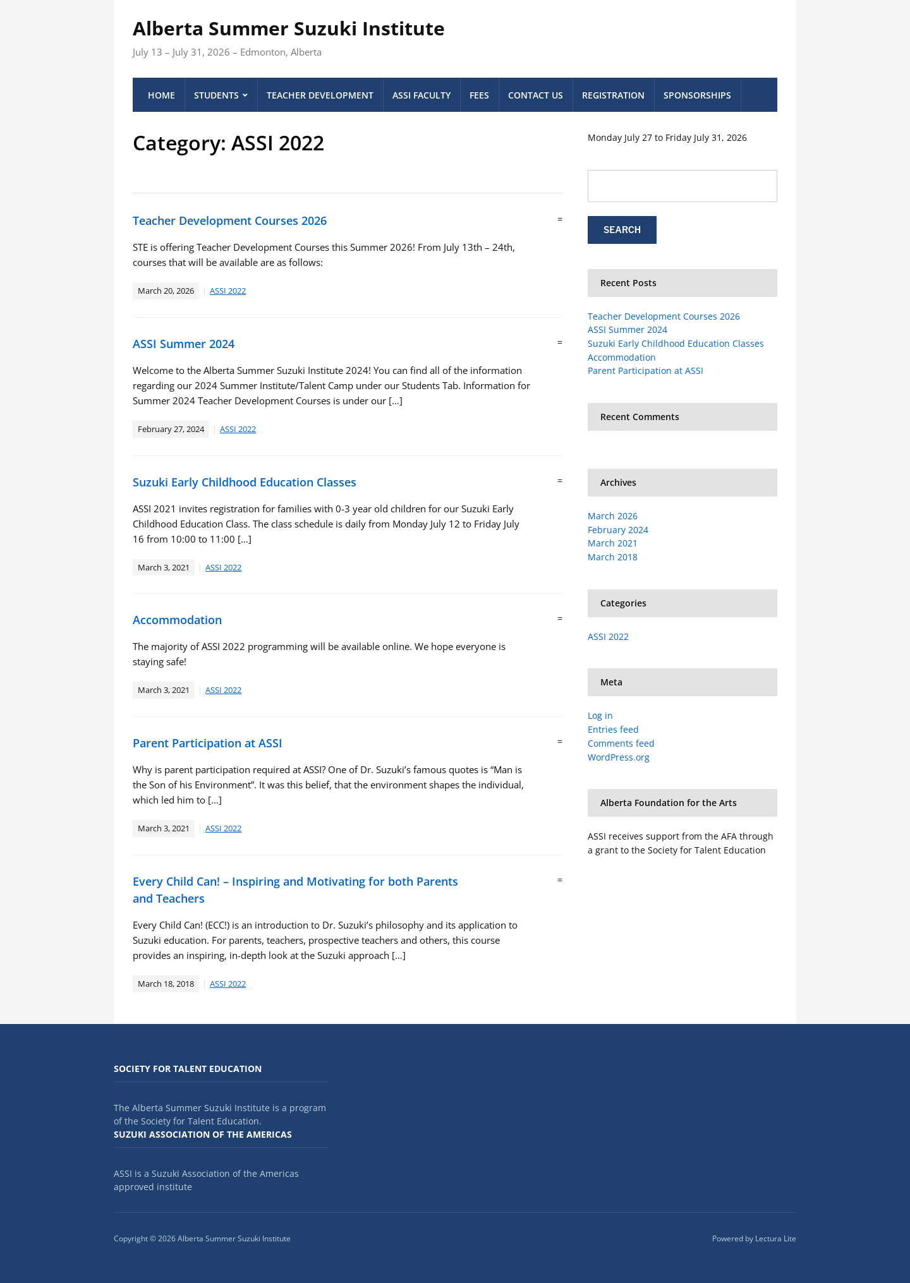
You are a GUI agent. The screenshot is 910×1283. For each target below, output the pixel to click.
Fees (479, 95)
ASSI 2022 (228, 290)
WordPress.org (619, 757)
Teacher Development (320, 95)
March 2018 (613, 557)
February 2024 (618, 530)
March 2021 (613, 543)
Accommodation (177, 619)
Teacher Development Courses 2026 (230, 220)
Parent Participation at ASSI (207, 742)
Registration (613, 95)
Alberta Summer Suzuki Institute (289, 28)
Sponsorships (697, 95)
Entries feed (613, 729)
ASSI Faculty (421, 95)
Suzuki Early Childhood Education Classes (244, 482)
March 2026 (613, 516)
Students (216, 95)
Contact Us (535, 95)
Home (161, 95)
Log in (600, 715)
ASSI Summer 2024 (183, 343)
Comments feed (621, 743)
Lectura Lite (775, 1238)
